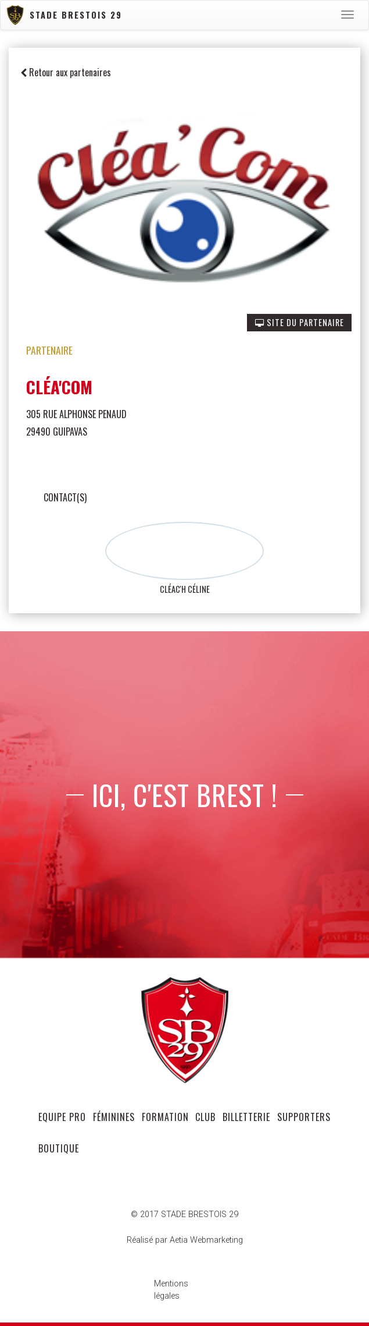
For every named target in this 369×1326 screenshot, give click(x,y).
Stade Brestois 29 (64, 15)
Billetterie (246, 1117)
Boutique (58, 1148)
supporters (304, 1117)
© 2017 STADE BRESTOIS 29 (184, 1214)
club (205, 1117)
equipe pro (62, 1117)
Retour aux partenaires (65, 72)
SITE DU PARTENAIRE (299, 322)
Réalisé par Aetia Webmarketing (185, 1240)
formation (165, 1117)
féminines (114, 1117)
